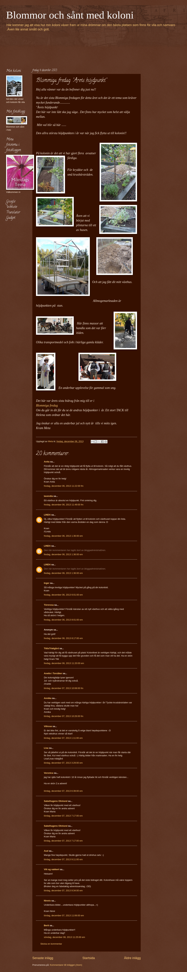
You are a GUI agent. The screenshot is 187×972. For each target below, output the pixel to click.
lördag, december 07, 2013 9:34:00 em (63, 890)
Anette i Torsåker (53, 673)
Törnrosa (49, 605)
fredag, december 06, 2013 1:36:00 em (63, 536)
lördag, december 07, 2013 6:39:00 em (63, 791)
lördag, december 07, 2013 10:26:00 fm (63, 716)
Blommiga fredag (47, 405)
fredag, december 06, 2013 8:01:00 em (63, 619)
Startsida (88, 958)
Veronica (48, 773)
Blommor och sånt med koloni (70, 15)
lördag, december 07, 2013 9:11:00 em (63, 859)
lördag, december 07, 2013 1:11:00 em (63, 738)
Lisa (46, 748)
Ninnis (47, 900)
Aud (46, 851)
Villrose (48, 726)
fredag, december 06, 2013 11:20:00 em (64, 663)
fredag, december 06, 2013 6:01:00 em (63, 594)
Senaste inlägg (42, 958)
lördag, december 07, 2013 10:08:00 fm (63, 688)
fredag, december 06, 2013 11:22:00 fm (63, 486)
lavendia (48, 496)
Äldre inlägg (132, 958)
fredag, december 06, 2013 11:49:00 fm (63, 504)
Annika (47, 698)
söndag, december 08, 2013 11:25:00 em (64, 937)
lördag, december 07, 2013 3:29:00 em (63, 762)
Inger (46, 583)
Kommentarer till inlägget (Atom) (66, 965)
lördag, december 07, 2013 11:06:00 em (64, 915)
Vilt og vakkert (51, 869)
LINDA (47, 514)
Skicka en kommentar (51, 943)
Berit (46, 925)
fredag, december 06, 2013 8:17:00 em (63, 638)
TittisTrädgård (51, 648)
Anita (46, 461)
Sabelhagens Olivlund (55, 801)
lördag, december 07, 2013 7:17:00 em (63, 815)
